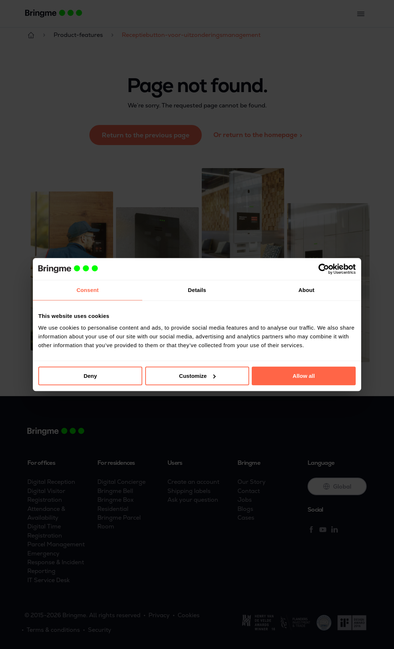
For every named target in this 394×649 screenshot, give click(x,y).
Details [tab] (197, 290)
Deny (90, 376)
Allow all (304, 376)
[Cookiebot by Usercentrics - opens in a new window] (324, 268)
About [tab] (306, 290)
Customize (197, 376)
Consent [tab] (88, 290)
